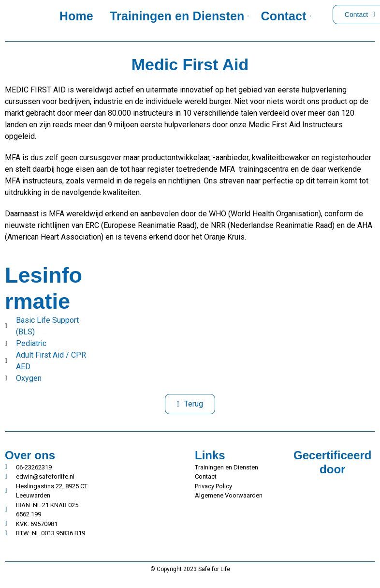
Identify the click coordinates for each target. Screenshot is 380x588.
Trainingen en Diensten (179, 16)
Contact (285, 16)
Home (76, 16)
